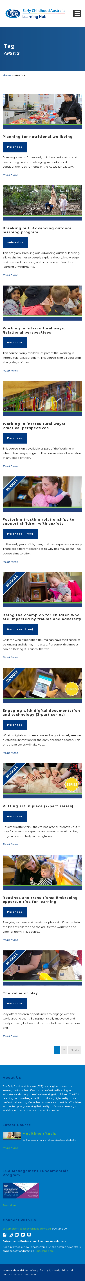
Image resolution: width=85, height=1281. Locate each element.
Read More (10, 175)
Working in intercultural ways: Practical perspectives (34, 426)
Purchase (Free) (20, 533)
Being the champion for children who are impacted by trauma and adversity (42, 617)
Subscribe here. (45, 1250)
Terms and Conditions (15, 1270)
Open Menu (77, 13)
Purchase (14, 146)
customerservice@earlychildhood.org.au (27, 1228)
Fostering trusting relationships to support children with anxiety (38, 522)
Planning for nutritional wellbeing (38, 137)
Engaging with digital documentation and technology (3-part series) (41, 713)
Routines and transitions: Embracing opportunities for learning (40, 900)
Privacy (34, 1270)
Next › (75, 1050)
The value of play (20, 993)
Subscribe (15, 242)
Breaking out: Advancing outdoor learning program (37, 230)
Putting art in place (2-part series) (38, 806)
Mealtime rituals (39, 1134)
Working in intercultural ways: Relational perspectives (34, 330)
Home (7, 75)
